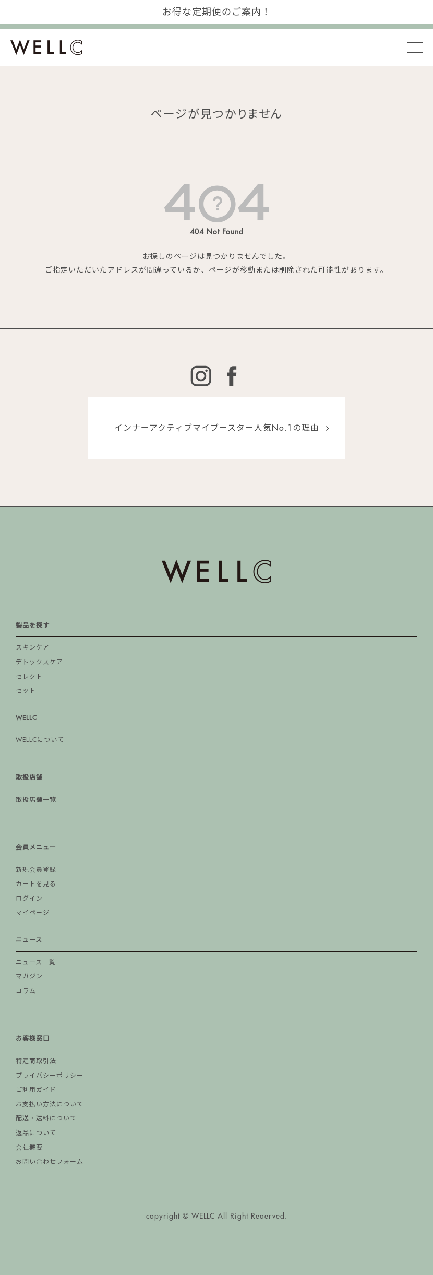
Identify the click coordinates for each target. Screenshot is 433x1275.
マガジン (29, 976)
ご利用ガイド (36, 1090)
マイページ (33, 913)
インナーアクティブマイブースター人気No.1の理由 (216, 428)
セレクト (29, 677)
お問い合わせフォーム (49, 1162)
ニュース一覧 (36, 962)
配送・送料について (46, 1118)
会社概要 (29, 1147)
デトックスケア (39, 662)
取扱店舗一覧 (36, 800)
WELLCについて (40, 740)
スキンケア (33, 647)
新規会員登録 (36, 870)
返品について (36, 1133)
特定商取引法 (36, 1061)
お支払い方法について (49, 1104)
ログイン (29, 898)
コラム (26, 991)
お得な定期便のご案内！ (216, 12)
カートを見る (36, 884)
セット (26, 691)
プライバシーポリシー (49, 1075)
